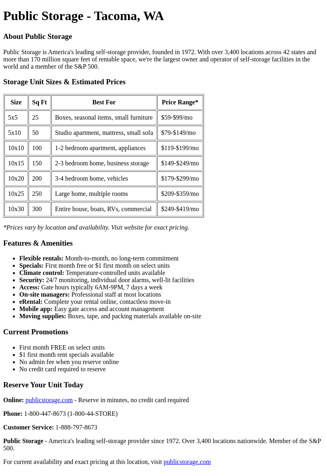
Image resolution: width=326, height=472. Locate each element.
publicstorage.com (49, 400)
